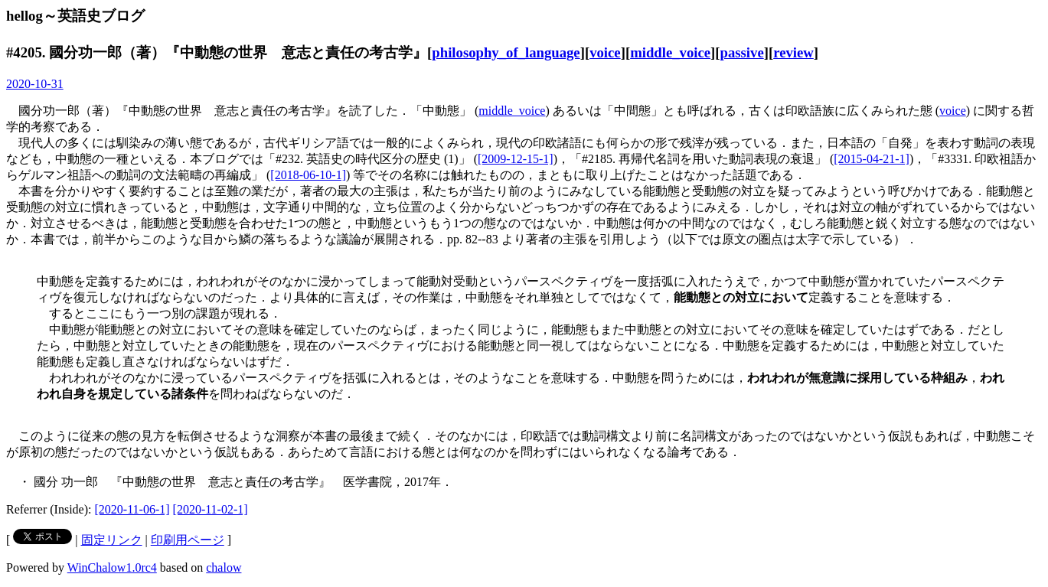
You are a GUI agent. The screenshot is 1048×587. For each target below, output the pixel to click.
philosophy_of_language (506, 52)
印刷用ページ (187, 539)
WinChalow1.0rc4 (112, 567)
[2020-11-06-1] (132, 509)
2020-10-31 (35, 83)
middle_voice (670, 52)
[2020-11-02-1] (210, 509)
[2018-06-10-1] (308, 174)
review (793, 52)
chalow (223, 567)
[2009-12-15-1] (515, 158)
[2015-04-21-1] (871, 158)
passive (742, 52)
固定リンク (111, 539)
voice (605, 52)
